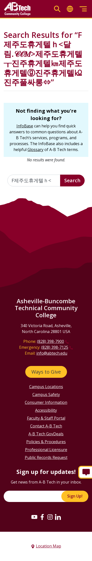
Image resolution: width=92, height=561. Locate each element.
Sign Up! (74, 496)
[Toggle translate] (70, 9)
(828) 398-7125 (54, 347)
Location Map (48, 546)
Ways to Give (46, 371)
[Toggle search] (57, 9)
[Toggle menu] (83, 9)
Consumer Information (46, 402)
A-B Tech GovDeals (46, 434)
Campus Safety (46, 394)
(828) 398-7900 (50, 341)
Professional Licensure (46, 449)
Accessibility (46, 410)
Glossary (35, 149)
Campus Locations (46, 386)
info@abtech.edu (51, 353)
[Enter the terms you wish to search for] (33, 180)
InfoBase (24, 126)
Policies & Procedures (46, 441)
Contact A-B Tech (46, 426)
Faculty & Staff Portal (46, 418)
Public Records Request (46, 457)
